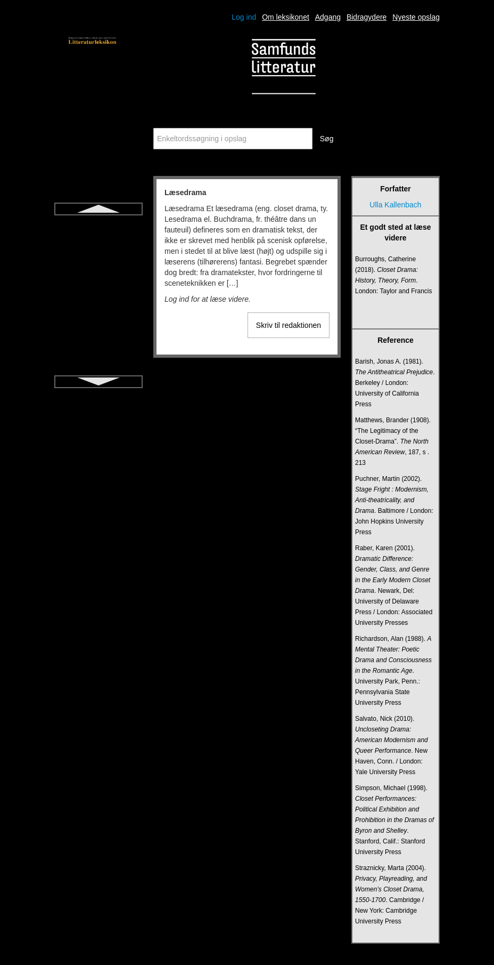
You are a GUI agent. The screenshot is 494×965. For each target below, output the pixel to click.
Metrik (98, 283)
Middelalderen (98, 302)
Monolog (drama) (98, 340)
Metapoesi (98, 264)
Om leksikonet (285, 17)
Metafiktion (98, 244)
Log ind (244, 17)
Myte (98, 360)
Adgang (328, 17)
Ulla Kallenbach (395, 204)
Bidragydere (367, 17)
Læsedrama (99, 225)
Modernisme (98, 321)
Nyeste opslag (416, 17)
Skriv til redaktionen (288, 325)
